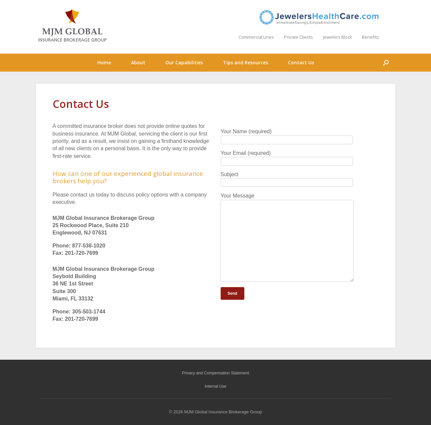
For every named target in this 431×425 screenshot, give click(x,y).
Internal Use (215, 386)
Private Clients (298, 37)
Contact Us (301, 62)
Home (104, 62)
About (138, 62)
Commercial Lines (256, 37)
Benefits (370, 37)
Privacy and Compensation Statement (215, 373)
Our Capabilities (184, 62)
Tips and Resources (245, 62)
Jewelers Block (337, 37)
